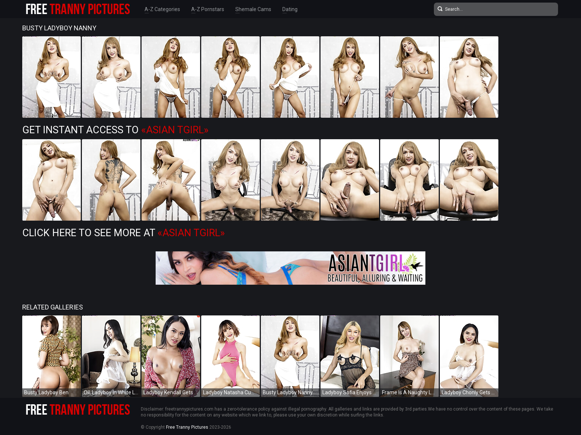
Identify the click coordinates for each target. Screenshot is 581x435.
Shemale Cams (253, 9)
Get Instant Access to (115, 130)
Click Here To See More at (123, 233)
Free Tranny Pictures (187, 427)
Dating (290, 9)
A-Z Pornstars (207, 9)
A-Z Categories (162, 9)
